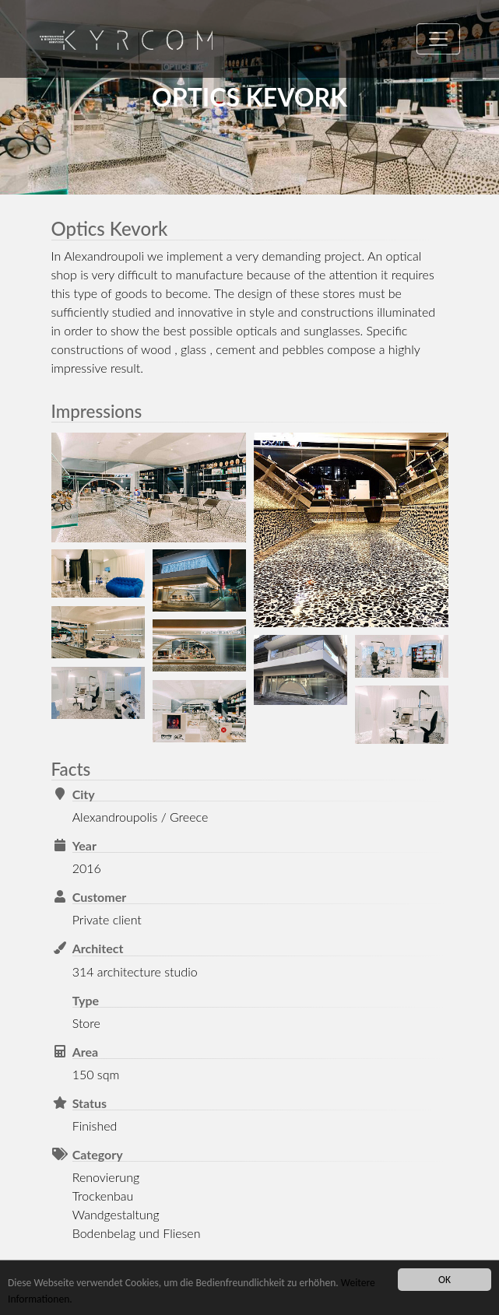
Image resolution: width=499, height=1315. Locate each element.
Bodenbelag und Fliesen (136, 1233)
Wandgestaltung (116, 1214)
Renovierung (105, 1176)
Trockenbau (103, 1195)
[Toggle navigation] (438, 38)
